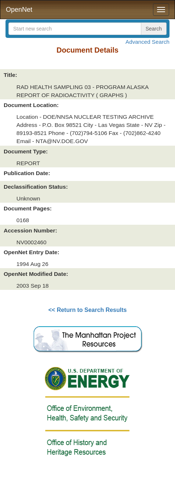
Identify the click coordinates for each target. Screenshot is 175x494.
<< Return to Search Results (87, 310)
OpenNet (19, 9)
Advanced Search (147, 42)
